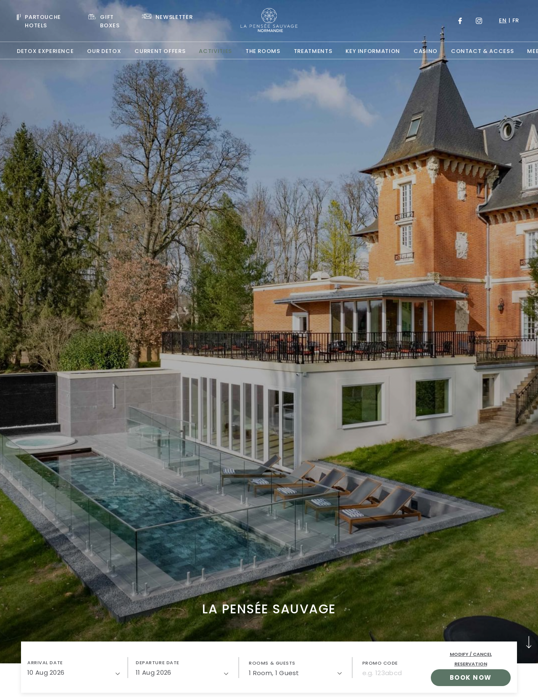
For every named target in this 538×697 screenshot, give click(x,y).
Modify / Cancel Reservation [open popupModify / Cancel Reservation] (471, 659)
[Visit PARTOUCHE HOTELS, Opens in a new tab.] (46, 21)
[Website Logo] (269, 20)
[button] (73, 667)
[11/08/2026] (182, 672)
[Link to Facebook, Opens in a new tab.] (460, 21)
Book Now (471, 677)
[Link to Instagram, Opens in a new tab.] (479, 21)
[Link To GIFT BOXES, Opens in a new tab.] (108, 21)
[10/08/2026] (73, 672)
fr (515, 20)
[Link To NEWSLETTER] (167, 16)
